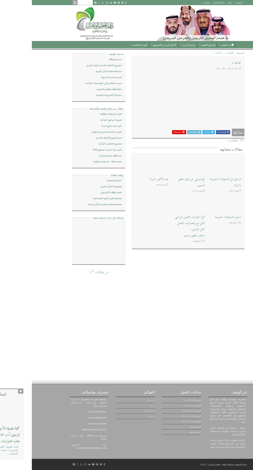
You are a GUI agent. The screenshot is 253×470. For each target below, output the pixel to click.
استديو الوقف (83, 59)
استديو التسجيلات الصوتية (196, 217)
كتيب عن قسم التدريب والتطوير (75, 132)
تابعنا (198, 2)
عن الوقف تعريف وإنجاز (78, 155)
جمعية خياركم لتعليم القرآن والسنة (73, 204)
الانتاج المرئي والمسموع (133, 45)
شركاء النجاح (187, 2)
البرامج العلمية (176, 45)
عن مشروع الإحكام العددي (77, 137)
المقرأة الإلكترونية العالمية (77, 95)
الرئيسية (207, 2)
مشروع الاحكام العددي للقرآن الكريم (72, 65)
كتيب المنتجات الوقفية (79, 114)
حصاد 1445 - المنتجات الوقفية (75, 161)
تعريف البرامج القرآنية (79, 120)
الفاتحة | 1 (197, 53)
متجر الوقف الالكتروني (79, 192)
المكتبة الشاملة (82, 180)
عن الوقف (195, 45)
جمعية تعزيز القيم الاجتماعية (75, 198)
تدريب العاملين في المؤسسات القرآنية (72, 83)
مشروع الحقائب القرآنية (78, 143)
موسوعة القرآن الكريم (79, 186)
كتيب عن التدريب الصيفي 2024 (75, 149)
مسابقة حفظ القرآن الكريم (77, 71)
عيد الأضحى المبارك (127, 179)
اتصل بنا (174, 2)
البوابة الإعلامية (108, 45)
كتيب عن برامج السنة (80, 126)
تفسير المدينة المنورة (79, 77)
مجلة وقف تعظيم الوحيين (77, 89)
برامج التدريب (157, 45)
